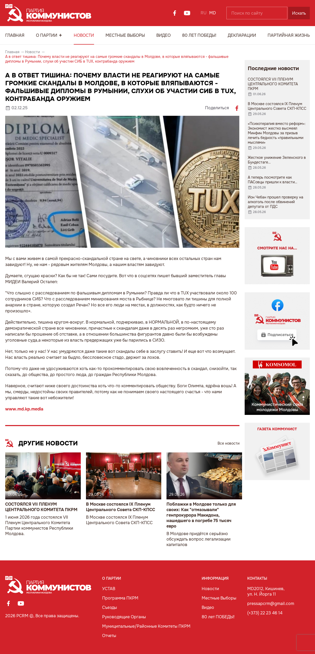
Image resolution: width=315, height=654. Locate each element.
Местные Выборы (125, 35)
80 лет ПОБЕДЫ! (199, 35)
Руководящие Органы (124, 617)
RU (204, 13)
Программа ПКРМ (120, 598)
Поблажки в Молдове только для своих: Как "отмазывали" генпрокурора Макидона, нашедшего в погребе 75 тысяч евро (201, 515)
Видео (163, 35)
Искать (299, 13)
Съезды (109, 607)
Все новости (228, 443)
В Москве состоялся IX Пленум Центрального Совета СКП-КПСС (120, 506)
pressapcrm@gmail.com (270, 603)
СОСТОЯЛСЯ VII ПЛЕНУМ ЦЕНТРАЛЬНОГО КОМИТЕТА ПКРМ (41, 506)
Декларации (242, 35)
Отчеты (109, 635)
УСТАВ (108, 588)
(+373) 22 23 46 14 (264, 613)
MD (212, 13)
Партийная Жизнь (289, 35)
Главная (14, 35)
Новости (84, 35)
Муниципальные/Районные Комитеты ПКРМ (146, 626)
